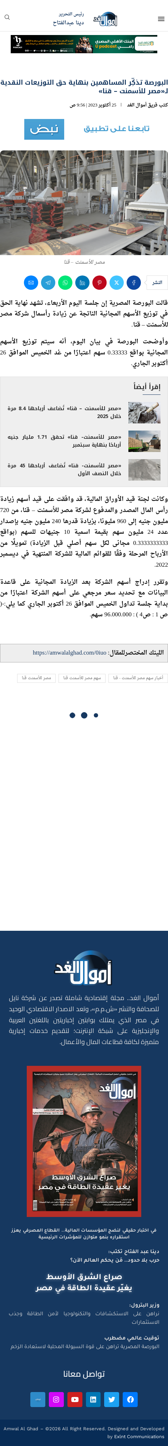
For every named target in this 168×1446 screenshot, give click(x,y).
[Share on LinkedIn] (82, 282)
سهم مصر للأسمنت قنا (82, 678)
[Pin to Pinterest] (99, 282)
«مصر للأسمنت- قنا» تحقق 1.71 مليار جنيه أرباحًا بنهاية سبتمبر (64, 441)
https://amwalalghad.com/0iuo (69, 653)
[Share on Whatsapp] (65, 282)
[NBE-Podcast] (84, 41)
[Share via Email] (31, 282)
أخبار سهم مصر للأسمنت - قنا (138, 678)
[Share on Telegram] (48, 282)
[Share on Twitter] (117, 282)
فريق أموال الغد (142, 105)
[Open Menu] (161, 19)
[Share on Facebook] (134, 282)
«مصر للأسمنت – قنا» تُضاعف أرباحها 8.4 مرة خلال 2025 (64, 413)
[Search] (7, 19)
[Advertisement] (84, 829)
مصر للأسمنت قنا (36, 678)
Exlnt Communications (138, 1436)
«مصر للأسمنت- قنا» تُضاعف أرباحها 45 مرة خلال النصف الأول (64, 470)
